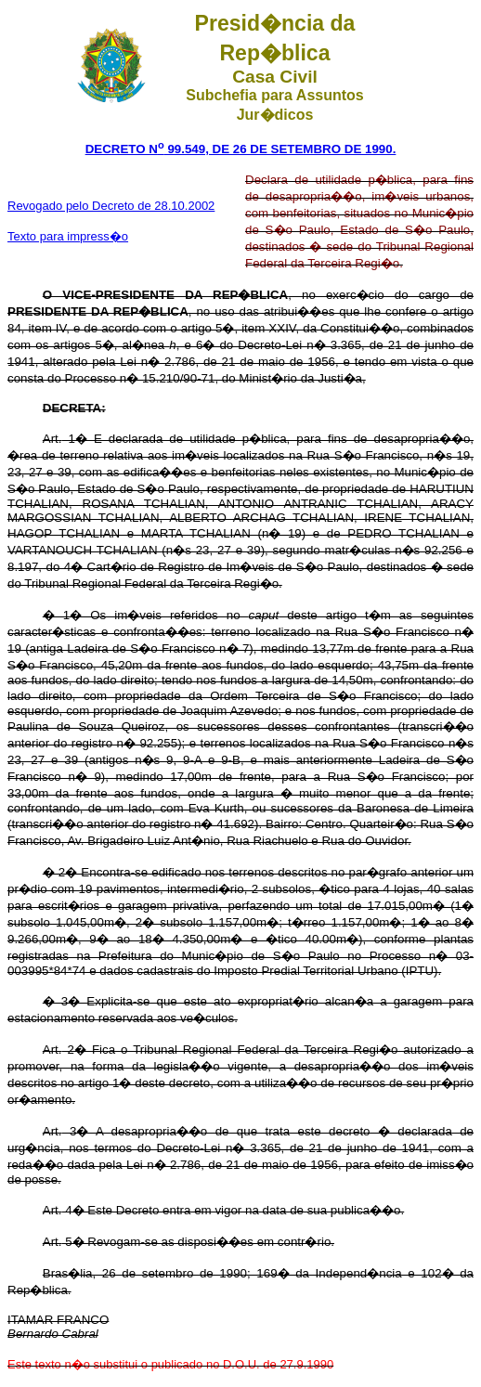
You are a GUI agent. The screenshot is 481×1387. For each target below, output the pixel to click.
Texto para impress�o (67, 236)
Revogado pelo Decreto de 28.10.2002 (110, 206)
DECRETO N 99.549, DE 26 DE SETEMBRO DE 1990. (240, 149)
